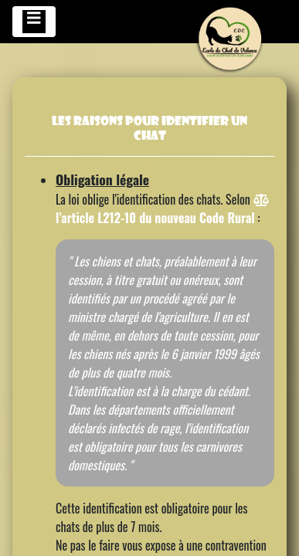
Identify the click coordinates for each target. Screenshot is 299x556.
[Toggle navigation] (34, 21)
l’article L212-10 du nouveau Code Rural (162, 210)
